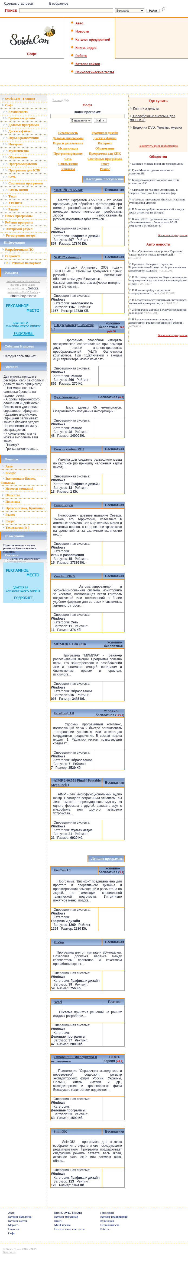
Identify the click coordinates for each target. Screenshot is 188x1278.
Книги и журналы (144, 108)
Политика (11, 501)
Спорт (8, 521)
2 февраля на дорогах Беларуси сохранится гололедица (158, 311)
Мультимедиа (16, 151)
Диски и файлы (17, 131)
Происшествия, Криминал (23, 508)
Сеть (9, 177)
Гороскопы (107, 1212)
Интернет (12, 144)
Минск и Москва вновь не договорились (156, 163)
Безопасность (15, 112)
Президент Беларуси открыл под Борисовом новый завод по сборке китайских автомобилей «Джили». (157, 267)
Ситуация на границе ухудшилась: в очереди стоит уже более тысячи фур (153, 191)
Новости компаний (17, 488)
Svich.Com (13, 1249)
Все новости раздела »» (172, 235)
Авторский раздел (18, 229)
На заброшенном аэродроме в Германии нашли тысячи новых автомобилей (156, 254)
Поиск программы (17, 216)
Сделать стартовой (18, 3)
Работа (78, 56)
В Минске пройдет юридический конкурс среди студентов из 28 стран (157, 211)
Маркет (13, 1224)
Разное (10, 209)
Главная (57, 100)
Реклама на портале (22, 263)
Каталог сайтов (85, 64)
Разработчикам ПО (18, 249)
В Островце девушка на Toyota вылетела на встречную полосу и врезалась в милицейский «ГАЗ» (158, 280)
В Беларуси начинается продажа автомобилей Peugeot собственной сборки (156, 322)
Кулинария (107, 1220)
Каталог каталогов (19, 1216)
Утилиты (12, 203)
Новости (79, 31)
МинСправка (62, 1224)
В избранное (58, 3)
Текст (10, 196)
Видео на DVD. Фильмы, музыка (156, 127)
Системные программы (23, 183)
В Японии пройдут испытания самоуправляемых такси (151, 291)
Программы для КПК (21, 170)
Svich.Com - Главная (18, 99)
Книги (58, 1220)
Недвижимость (109, 1224)
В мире (9, 473)
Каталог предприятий (90, 40)
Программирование (20, 164)
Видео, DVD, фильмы (68, 1212)
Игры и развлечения (21, 138)
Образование (15, 157)
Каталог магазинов (66, 1216)
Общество (11, 495)
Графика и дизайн (19, 118)
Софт (7, 105)
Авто (76, 23)
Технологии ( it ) (15, 528)
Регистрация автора (19, 235)
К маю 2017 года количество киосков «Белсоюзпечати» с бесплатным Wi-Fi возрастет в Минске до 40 (154, 222)
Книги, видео (83, 48)
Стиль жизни (15, 190)
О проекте (11, 256)
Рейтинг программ (17, 222)
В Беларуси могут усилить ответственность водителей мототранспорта (158, 301)
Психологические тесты (92, 72)
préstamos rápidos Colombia (22, 292)
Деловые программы (21, 125)
